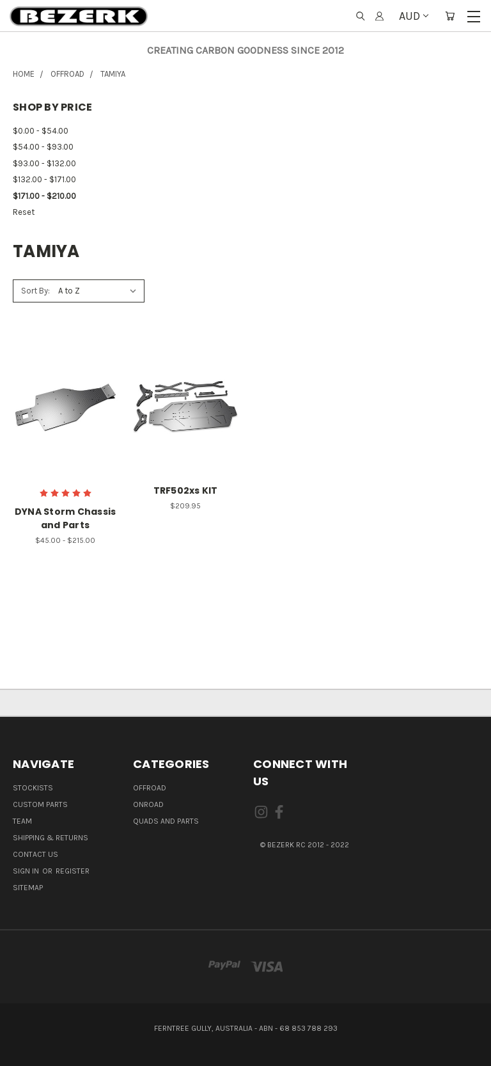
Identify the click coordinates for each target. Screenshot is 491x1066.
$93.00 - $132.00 (44, 163)
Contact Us (35, 854)
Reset (24, 212)
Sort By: (35, 290)
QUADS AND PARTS (166, 821)
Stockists (33, 787)
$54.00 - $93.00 (43, 147)
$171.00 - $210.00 (44, 196)
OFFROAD (149, 787)
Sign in (27, 870)
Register (73, 870)
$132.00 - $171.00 (44, 179)
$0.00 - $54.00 (40, 131)
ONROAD (148, 804)
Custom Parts (40, 804)
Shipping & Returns (50, 837)
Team (22, 821)
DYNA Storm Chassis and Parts (65, 518)
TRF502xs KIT (185, 490)
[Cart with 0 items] (449, 16)
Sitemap (28, 887)
